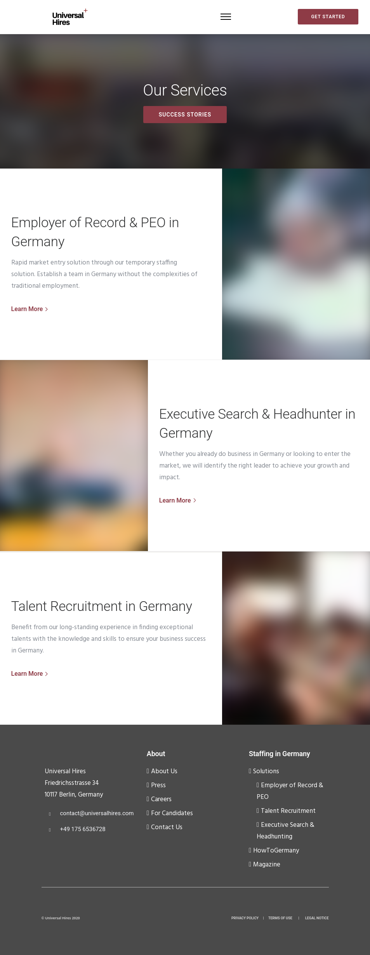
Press (158, 785)
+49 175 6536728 (83, 829)
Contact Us (166, 827)
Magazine (266, 864)
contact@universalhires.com (97, 813)
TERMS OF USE (280, 918)
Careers (161, 799)
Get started (328, 16)
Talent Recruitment (288, 811)
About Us (164, 771)
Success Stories (185, 114)
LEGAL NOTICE (317, 918)
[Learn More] (30, 309)
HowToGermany (276, 850)
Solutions (266, 771)
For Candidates (172, 813)
